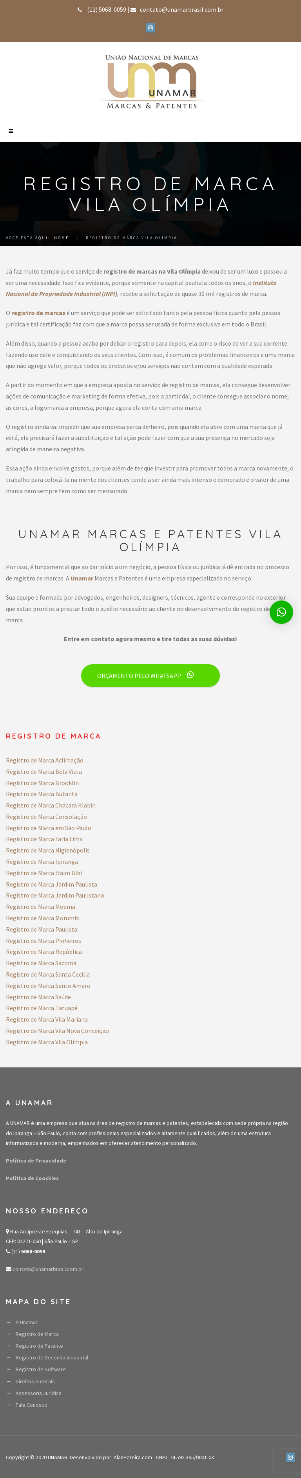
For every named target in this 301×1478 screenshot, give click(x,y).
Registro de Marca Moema (40, 906)
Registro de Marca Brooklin (42, 783)
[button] (281, 612)
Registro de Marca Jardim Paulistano (55, 895)
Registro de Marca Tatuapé (42, 1008)
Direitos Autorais (35, 1381)
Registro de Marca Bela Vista (44, 771)
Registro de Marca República (44, 951)
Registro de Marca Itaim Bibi (44, 873)
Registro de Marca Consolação (46, 816)
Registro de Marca (37, 1333)
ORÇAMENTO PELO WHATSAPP (145, 676)
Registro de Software (41, 1369)
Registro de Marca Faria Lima (44, 839)
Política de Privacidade (36, 1160)
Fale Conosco (31, 1404)
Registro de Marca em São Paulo (48, 828)
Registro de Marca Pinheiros (43, 940)
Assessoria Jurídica (39, 1393)
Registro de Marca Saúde (38, 997)
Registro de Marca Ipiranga (42, 861)
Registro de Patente (39, 1345)
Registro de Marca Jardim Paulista (51, 884)
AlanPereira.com (133, 1457)
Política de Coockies (32, 1178)
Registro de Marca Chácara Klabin (51, 805)
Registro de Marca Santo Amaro (48, 986)
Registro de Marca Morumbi (43, 918)
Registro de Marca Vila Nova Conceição (57, 1031)
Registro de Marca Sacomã (41, 963)
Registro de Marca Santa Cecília (48, 974)
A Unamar (27, 1322)
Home (61, 237)
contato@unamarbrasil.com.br (47, 1269)
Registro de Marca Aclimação (44, 760)
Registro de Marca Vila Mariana (47, 1019)
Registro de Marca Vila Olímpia (47, 1042)
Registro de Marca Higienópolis (48, 850)
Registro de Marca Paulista (41, 929)
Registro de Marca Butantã (42, 794)
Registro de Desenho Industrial (52, 1357)
